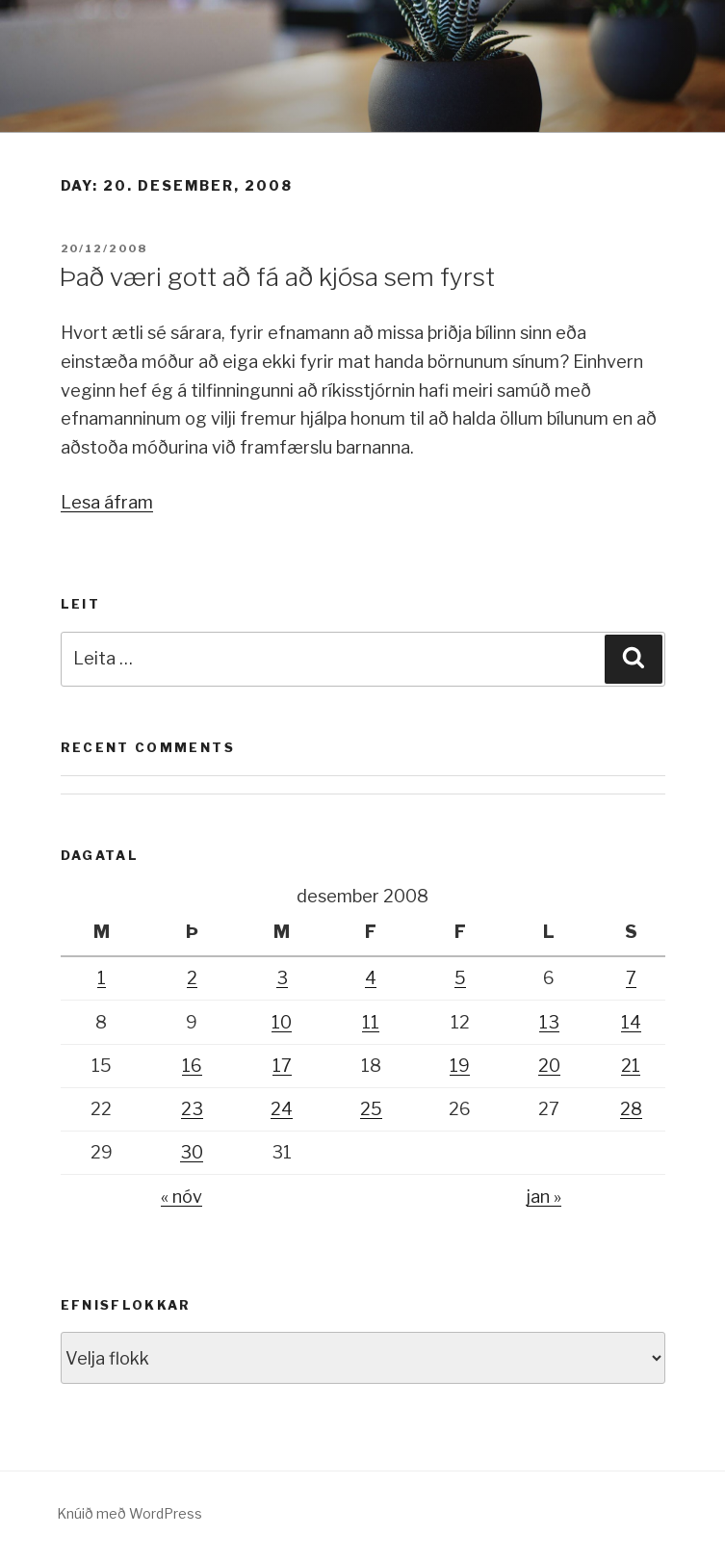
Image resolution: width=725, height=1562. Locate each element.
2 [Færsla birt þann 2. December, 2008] (192, 978)
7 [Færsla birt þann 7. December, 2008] (631, 978)
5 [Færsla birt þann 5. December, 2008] (460, 978)
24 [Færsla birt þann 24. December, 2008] (282, 1109)
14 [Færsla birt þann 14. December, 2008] (631, 1022)
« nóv (181, 1196)
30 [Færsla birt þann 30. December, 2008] (191, 1152)
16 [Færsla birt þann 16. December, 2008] (192, 1065)
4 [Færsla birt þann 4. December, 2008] (370, 978)
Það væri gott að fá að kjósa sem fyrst (277, 277)
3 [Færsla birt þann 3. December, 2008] (282, 978)
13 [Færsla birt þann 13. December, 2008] (549, 1022)
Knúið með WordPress (129, 1513)
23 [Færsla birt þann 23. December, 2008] (192, 1109)
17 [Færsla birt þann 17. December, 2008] (282, 1065)
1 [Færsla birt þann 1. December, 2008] (101, 978)
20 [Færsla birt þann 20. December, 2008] (549, 1065)
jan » (544, 1196)
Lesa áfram (107, 502)
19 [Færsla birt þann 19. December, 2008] (460, 1065)
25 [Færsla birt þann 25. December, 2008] (371, 1109)
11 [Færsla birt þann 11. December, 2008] (370, 1022)
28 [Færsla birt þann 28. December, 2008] (631, 1109)
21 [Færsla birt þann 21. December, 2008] (630, 1065)
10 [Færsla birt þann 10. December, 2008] (282, 1022)
